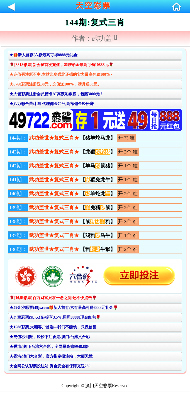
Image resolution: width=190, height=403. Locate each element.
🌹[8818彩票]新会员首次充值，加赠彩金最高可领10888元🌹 (61, 65)
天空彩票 (93, 5)
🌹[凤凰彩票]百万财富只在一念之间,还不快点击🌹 (53, 298)
